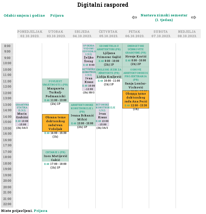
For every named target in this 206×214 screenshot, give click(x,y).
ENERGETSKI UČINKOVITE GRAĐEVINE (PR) (135, 49)
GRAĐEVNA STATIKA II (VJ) (22, 107)
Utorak (56, 32)
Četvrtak (109, 32)
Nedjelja (187, 32)
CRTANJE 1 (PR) (55, 152)
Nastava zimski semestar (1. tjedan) (164, 17)
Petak (135, 32)
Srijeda (83, 32)
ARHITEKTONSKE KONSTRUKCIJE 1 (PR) (82, 108)
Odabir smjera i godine (24, 15)
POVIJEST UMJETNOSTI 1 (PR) (55, 83)
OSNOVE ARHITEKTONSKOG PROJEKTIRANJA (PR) (135, 74)
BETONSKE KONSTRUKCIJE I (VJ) (88, 72)
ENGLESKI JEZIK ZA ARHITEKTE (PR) (108, 71)
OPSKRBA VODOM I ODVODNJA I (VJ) (88, 50)
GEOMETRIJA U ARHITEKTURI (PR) (109, 47)
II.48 (18, 121)
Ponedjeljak (30, 32)
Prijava (57, 15)
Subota (161, 32)
